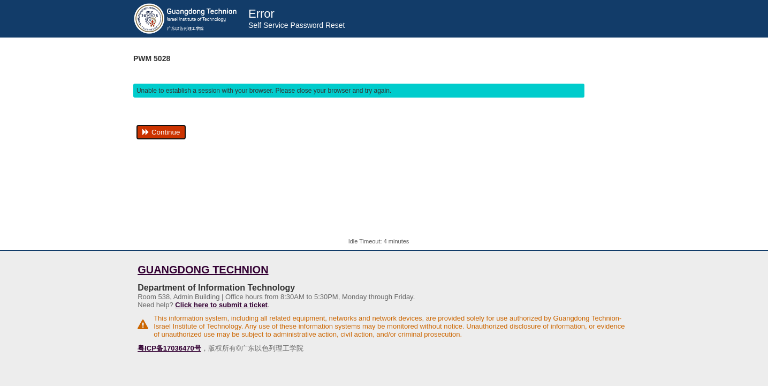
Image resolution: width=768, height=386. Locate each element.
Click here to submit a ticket (221, 305)
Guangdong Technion (203, 270)
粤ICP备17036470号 (169, 348)
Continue (161, 132)
